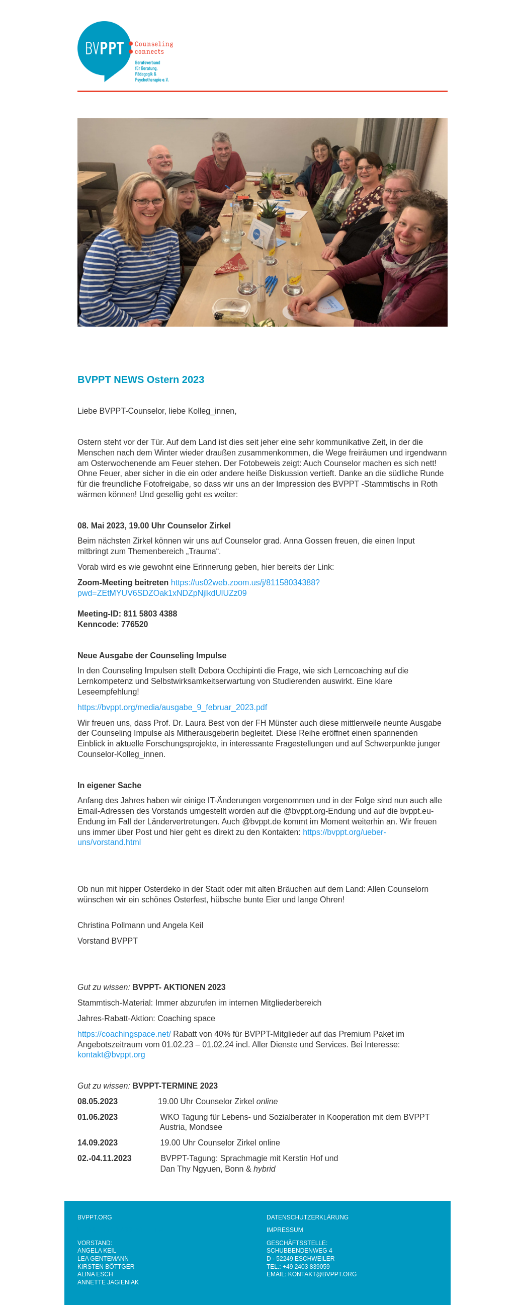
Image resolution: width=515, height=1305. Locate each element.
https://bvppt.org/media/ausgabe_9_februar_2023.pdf (172, 707)
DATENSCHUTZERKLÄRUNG (308, 1217)
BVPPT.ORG (94, 1217)
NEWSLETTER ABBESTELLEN (120, 1230)
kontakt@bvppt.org (111, 1054)
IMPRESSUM (285, 1230)
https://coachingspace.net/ (124, 1034)
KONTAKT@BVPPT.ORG (322, 1274)
